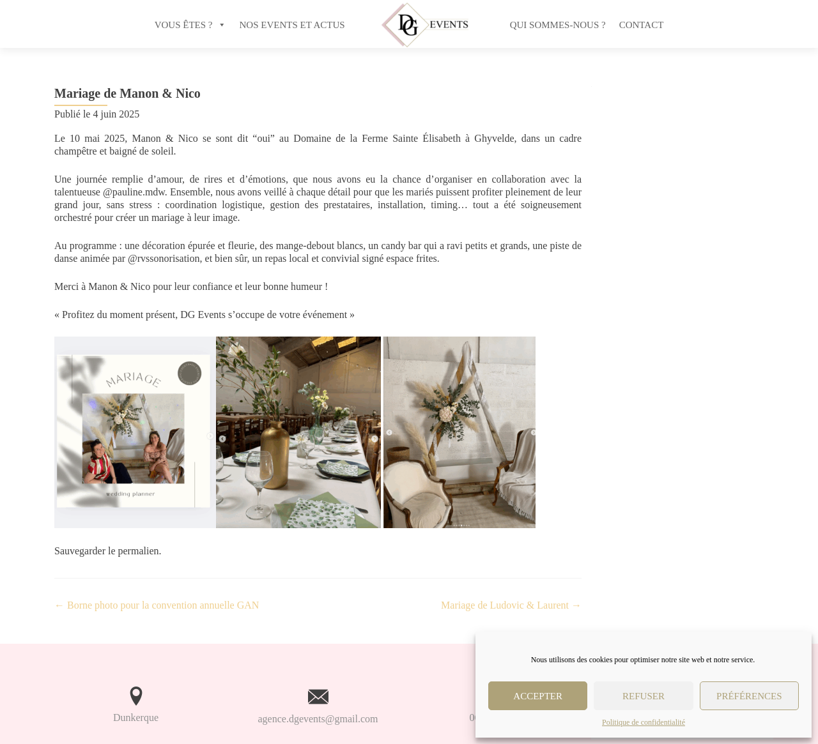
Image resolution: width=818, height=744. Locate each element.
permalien (138, 550)
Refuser (643, 696)
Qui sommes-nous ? (558, 25)
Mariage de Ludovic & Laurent (511, 605)
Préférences (749, 696)
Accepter (537, 696)
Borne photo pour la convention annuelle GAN (156, 605)
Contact (641, 25)
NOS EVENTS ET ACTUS (292, 25)
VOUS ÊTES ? (184, 25)
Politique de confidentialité (643, 722)
